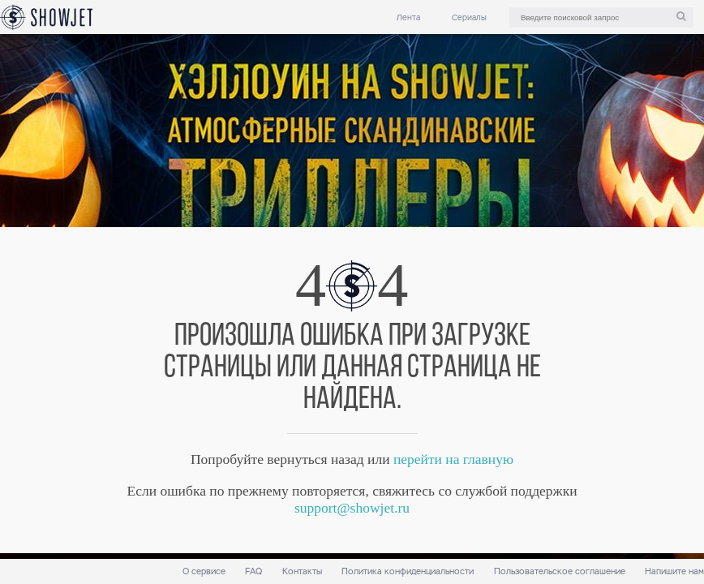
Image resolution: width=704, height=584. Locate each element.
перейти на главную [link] (453, 459)
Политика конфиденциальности (407, 571)
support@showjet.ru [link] (352, 508)
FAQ (253, 571)
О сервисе (203, 571)
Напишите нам (674, 571)
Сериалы (469, 17)
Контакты (302, 571)
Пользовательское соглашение (559, 571)
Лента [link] (408, 17)
